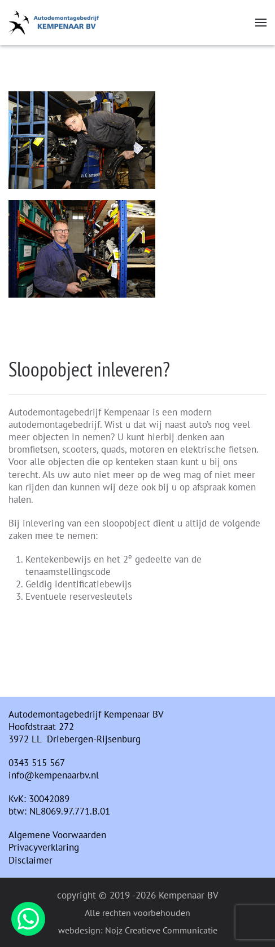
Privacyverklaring (43, 847)
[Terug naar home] (53, 22)
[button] (261, 22)
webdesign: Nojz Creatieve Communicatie (137, 930)
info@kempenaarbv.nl (53, 775)
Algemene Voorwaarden (57, 835)
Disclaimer (30, 860)
